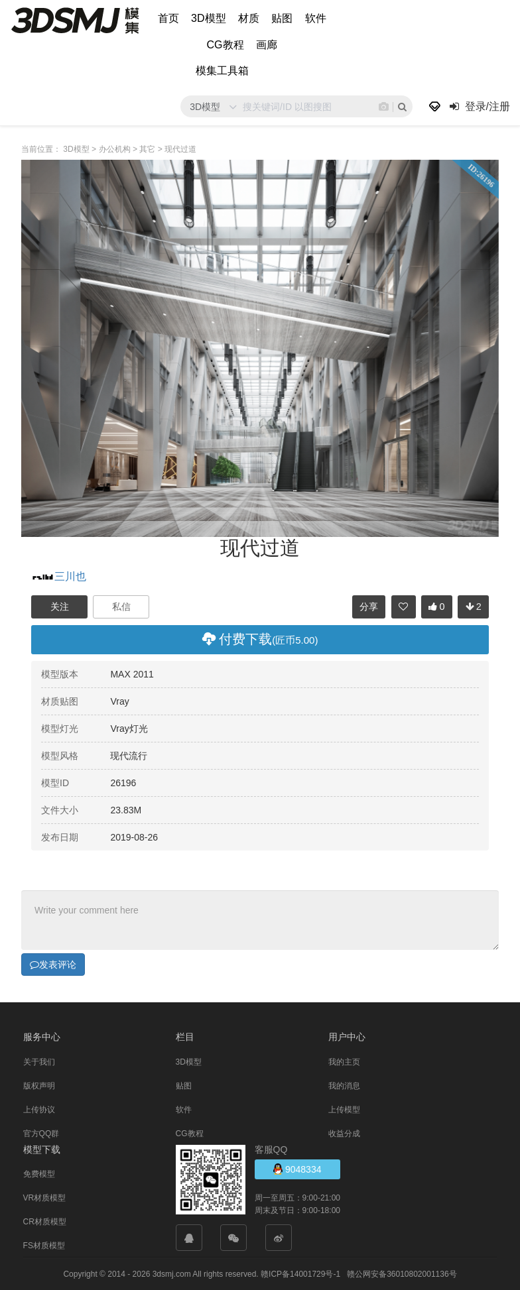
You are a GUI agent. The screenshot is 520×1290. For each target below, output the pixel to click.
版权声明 (39, 1085)
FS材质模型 (44, 1245)
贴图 (281, 18)
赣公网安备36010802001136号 (401, 1273)
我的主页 (344, 1061)
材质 (248, 18)
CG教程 (225, 44)
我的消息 (344, 1085)
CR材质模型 (44, 1221)
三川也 (58, 576)
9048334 (297, 1168)
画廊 (266, 44)
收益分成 (344, 1133)
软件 (315, 18)
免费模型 (39, 1173)
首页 (168, 18)
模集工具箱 (222, 70)
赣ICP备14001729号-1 (300, 1273)
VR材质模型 (44, 1197)
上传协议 (39, 1109)
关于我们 (39, 1061)
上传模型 (344, 1109)
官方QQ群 (41, 1133)
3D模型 (208, 18)
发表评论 (53, 964)
